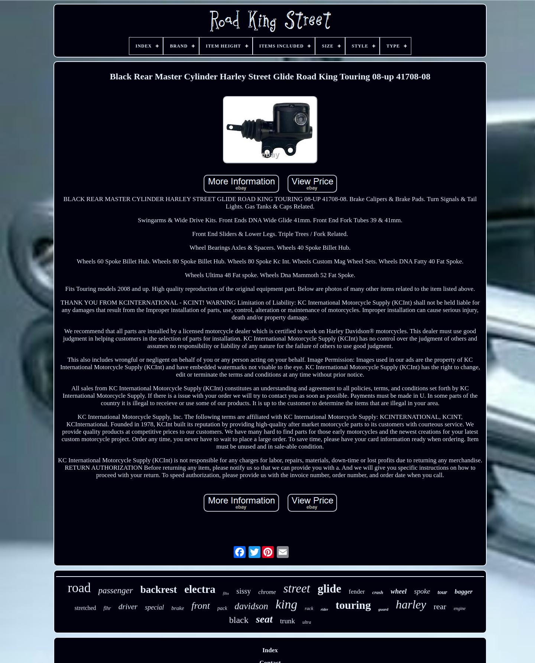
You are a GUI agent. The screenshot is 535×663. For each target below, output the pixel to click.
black (239, 620)
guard (383, 609)
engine (460, 608)
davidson (251, 606)
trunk (287, 621)
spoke (422, 591)
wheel (399, 591)
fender (356, 591)
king (287, 604)
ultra (306, 622)
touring (353, 605)
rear (440, 606)
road (79, 588)
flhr (107, 608)
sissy (243, 591)
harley (411, 604)
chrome (267, 592)
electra (199, 589)
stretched (85, 608)
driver (128, 606)
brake (177, 608)
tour (442, 592)
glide (329, 588)
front (200, 605)
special (154, 607)
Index (270, 650)
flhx (226, 593)
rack (309, 608)
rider (324, 609)
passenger (115, 590)
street (296, 588)
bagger (464, 591)
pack (222, 608)
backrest (158, 589)
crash (377, 592)
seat (264, 619)
